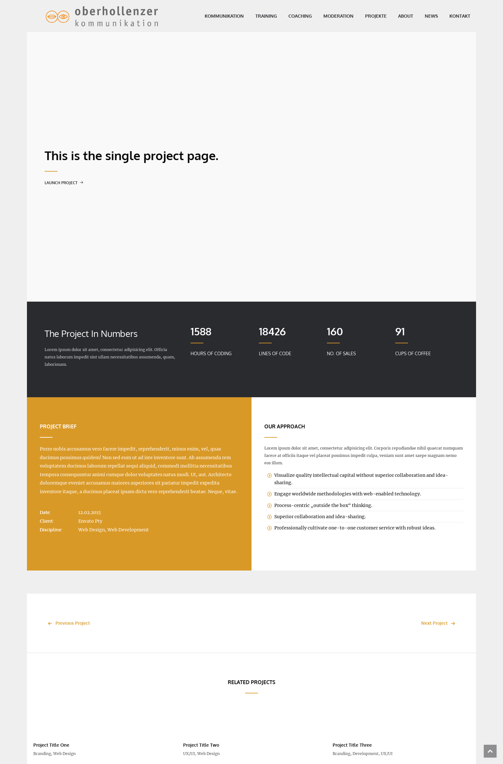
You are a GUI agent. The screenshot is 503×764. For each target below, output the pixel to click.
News (418, 16)
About (392, 16)
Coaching (287, 16)
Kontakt (447, 16)
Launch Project (64, 182)
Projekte (363, 16)
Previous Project (67, 623)
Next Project (439, 623)
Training (253, 16)
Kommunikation (211, 16)
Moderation (326, 16)
